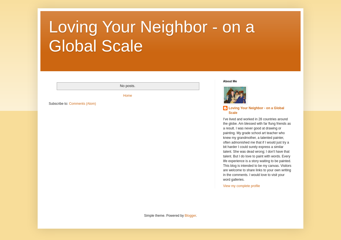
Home (127, 96)
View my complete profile (241, 186)
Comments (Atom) (82, 104)
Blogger (190, 216)
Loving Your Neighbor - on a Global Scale (256, 110)
